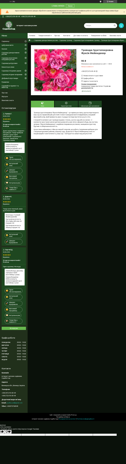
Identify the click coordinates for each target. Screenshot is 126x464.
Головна (32, 35)
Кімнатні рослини (8, 67)
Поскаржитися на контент (67, 419)
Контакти (66, 35)
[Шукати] (114, 25)
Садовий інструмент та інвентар (10, 86)
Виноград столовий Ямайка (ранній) (13, 216)
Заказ (70, 6)
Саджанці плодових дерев (11, 71)
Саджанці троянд (65, 40)
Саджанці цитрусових (9, 63)
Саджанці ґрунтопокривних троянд (86, 40)
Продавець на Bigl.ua (63, 417)
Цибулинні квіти (7, 45)
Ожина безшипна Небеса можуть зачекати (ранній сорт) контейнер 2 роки (14, 147)
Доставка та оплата (80, 35)
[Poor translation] (8, 432)
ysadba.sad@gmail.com (14, 403)
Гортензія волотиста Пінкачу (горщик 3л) (13, 226)
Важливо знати (115, 35)
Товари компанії (44, 35)
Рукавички (5, 82)
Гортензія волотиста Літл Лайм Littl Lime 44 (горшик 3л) (14, 221)
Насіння (4, 49)
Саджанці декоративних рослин (46, 40)
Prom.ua (74, 415)
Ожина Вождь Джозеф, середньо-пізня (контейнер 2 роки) (14, 273)
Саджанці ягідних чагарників (12, 74)
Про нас (57, 35)
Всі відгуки (14, 328)
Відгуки (5, 96)
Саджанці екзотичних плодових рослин (9, 58)
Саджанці (5, 41)
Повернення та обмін (98, 35)
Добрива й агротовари (10, 78)
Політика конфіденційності (85, 419)
